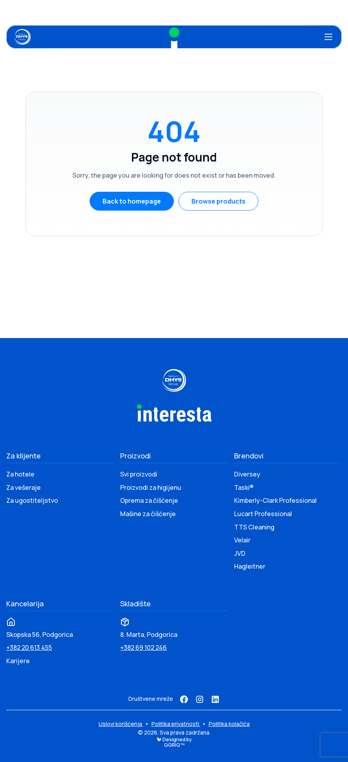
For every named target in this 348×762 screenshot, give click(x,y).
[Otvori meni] (328, 36)
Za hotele (20, 474)
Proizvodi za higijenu (150, 487)
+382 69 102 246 (143, 647)
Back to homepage (132, 201)
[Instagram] (199, 699)
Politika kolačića (229, 723)
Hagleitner (249, 566)
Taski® (244, 487)
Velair (242, 540)
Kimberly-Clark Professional (275, 500)
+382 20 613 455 (29, 647)
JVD (239, 553)
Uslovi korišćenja (121, 723)
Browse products (218, 201)
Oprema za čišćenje (149, 500)
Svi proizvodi (138, 474)
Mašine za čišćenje (148, 513)
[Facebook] (184, 699)
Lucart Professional (263, 513)
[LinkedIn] (215, 699)
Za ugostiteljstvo (32, 500)
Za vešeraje (23, 487)
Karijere (18, 661)
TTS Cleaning (254, 527)
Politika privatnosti (175, 723)
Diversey (247, 474)
